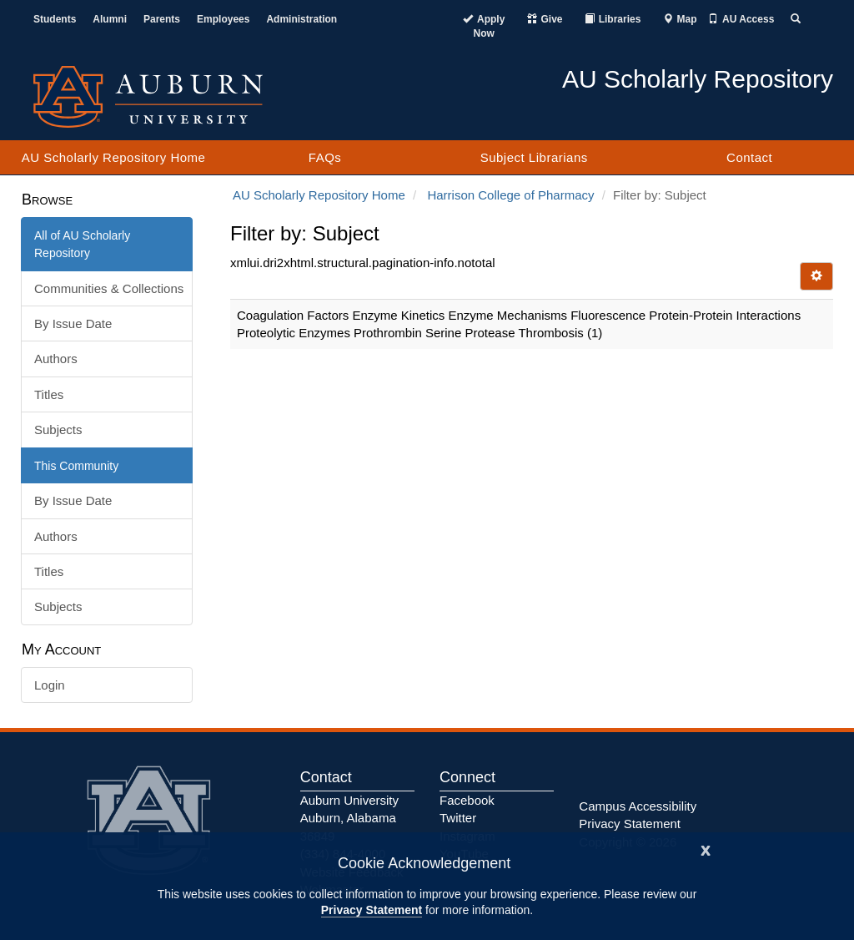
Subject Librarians (534, 157)
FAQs (325, 157)
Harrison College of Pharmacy (510, 195)
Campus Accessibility (637, 806)
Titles (48, 394)
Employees (223, 19)
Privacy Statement (371, 910)
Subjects (58, 429)
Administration (301, 19)
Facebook (467, 800)
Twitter (458, 818)
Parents (161, 19)
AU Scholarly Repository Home (114, 157)
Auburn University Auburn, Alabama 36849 (349, 818)
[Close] (706, 848)
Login (49, 685)
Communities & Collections (108, 288)
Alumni (110, 19)
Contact (749, 157)
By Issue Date (73, 323)
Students (54, 19)
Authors (56, 358)
